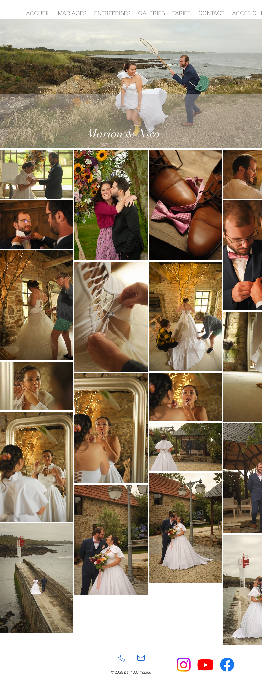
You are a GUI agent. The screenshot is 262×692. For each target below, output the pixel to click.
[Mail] (141, 658)
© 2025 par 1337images (131, 672)
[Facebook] (227, 664)
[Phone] (121, 658)
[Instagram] (183, 664)
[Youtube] (205, 664)
